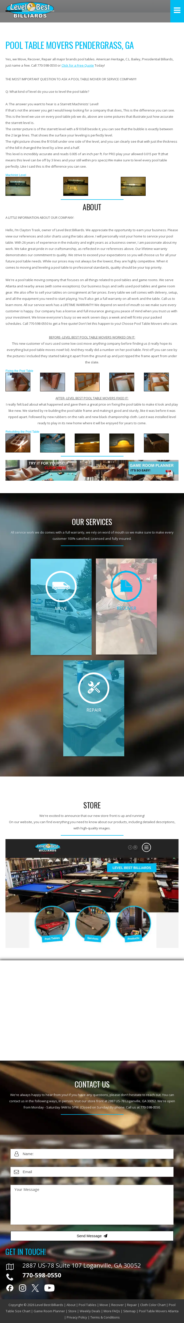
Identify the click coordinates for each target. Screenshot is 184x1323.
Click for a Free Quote (77, 65)
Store (72, 1311)
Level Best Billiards (49, 1305)
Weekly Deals (90, 1311)
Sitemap (129, 1311)
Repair (132, 1305)
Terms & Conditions (105, 1317)
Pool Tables (87, 1305)
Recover (117, 1305)
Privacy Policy (77, 1317)
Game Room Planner (49, 1311)
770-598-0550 (150, 1107)
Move (104, 1305)
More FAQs (112, 1311)
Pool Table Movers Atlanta (159, 1311)
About (70, 1305)
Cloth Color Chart (153, 1305)
